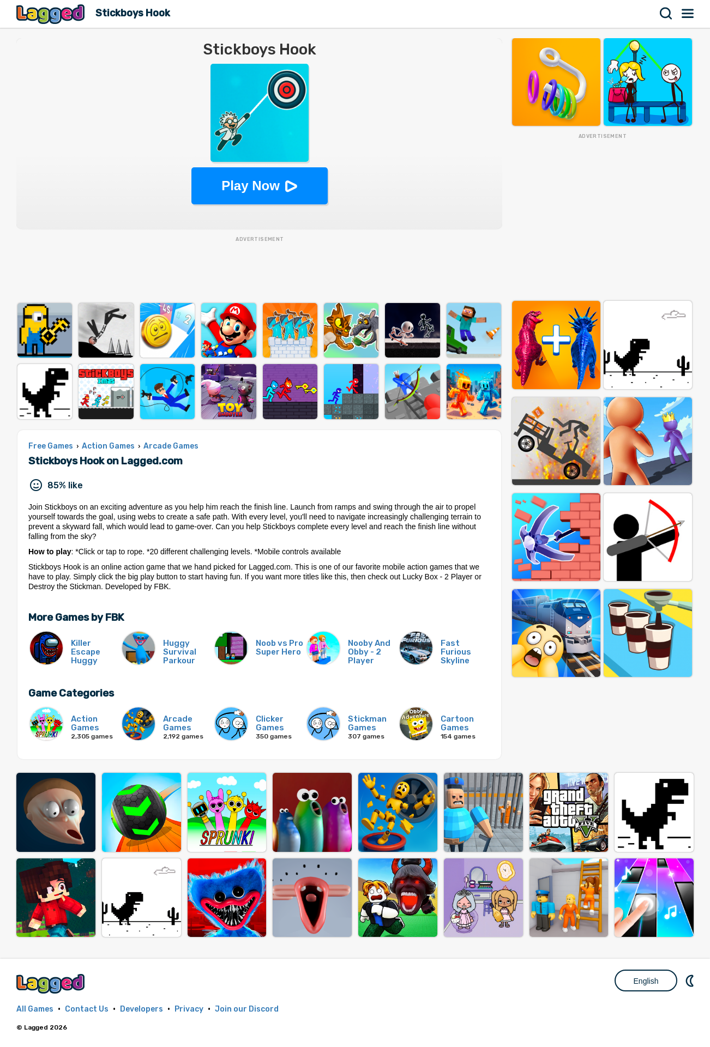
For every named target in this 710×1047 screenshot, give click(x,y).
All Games (34, 1009)
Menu (688, 13)
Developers (141, 1009)
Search (666, 13)
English (646, 981)
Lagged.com (51, 983)
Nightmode (691, 980)
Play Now (250, 185)
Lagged (51, 14)
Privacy (189, 1009)
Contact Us (87, 1009)
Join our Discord (247, 1009)
